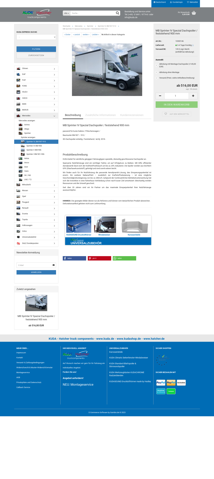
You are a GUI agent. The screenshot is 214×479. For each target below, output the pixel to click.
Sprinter (25, 133)
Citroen (22, 68)
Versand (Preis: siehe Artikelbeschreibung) (175, 78)
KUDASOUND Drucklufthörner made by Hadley (130, 381)
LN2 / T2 (25, 179)
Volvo (22, 231)
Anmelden (36, 272)
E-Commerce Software (98, 412)
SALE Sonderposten (27, 243)
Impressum (21, 353)
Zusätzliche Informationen (100, 115)
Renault (22, 208)
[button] (74, 258)
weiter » (86, 34)
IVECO (22, 98)
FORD (22, 86)
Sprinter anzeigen (28, 137)
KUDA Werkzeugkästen (119, 372)
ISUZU (22, 92)
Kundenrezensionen (131, 115)
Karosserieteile (116, 352)
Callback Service (23, 387)
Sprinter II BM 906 (31, 150)
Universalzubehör (26, 237)
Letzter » (95, 34)
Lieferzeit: (160, 46)
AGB (18, 377)
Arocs (24, 162)
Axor (23, 167)
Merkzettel (192, 2)
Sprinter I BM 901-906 (32, 154)
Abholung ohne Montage (167, 73)
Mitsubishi (24, 184)
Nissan (22, 190)
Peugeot (23, 202)
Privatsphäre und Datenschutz (28, 382)
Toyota (22, 219)
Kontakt (19, 357)
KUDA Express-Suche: (27, 32)
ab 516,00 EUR (36, 325)
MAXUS (22, 110)
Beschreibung (73, 115)
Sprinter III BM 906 (31, 146)
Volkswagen (24, 225)
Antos (24, 158)
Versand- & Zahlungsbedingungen (30, 362)
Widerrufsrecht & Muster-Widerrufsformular (34, 367)
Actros (24, 124)
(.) (193, 46)
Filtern (36, 49)
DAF (21, 74)
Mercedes (23, 115)
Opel (21, 196)
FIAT (21, 80)
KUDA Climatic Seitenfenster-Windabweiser (128, 357)
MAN (21, 104)
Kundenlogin (176, 2)
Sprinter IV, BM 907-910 (33, 141)
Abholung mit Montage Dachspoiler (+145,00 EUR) (176, 65)
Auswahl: (160, 60)
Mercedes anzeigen (27, 120)
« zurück (76, 34)
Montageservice (23, 372)
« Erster (67, 34)
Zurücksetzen (36, 55)
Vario (24, 171)
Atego (24, 129)
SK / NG (25, 175)
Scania (22, 214)
